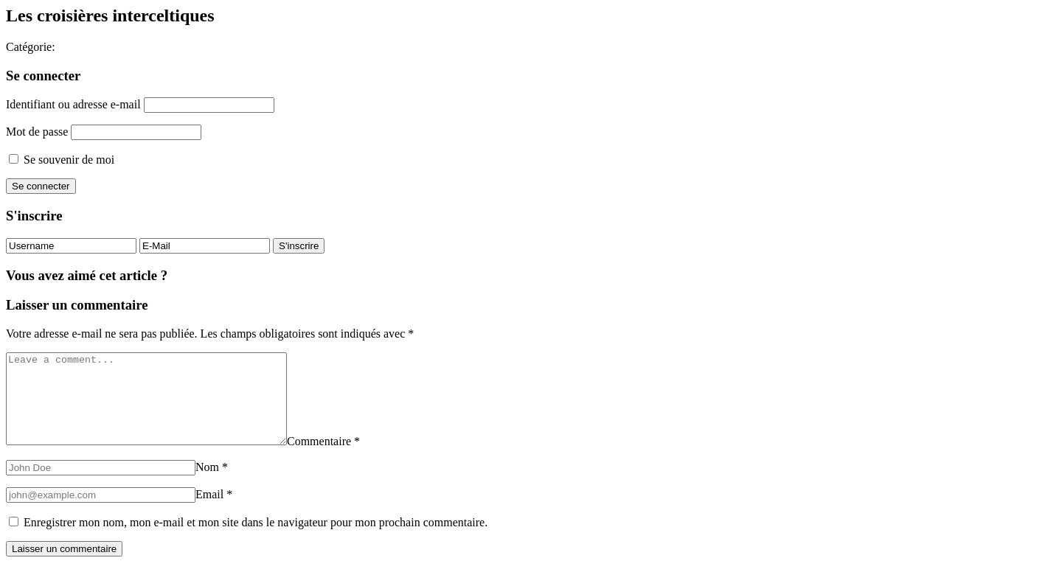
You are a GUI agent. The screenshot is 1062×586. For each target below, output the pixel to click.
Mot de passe (37, 131)
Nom (211, 484)
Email (213, 512)
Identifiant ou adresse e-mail (73, 104)
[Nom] (100, 485)
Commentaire (356, 459)
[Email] (100, 512)
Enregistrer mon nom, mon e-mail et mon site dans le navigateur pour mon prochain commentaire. (255, 540)
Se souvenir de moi (61, 159)
